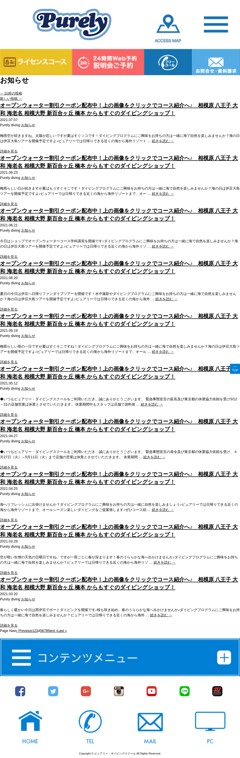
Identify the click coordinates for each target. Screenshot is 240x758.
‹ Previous (24, 631)
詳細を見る (9, 151)
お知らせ (28, 125)
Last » (62, 631)
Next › (52, 631)
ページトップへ (235, 369)
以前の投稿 (11, 93)
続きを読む (163, 141)
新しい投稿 (11, 99)
